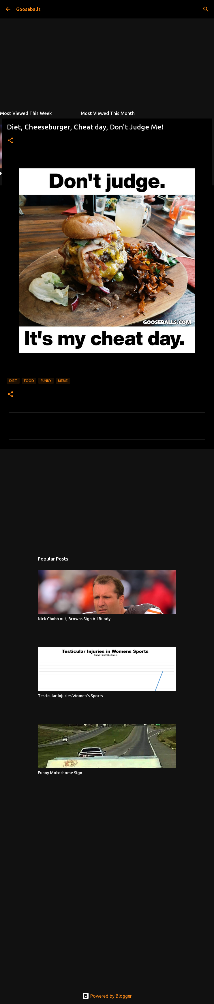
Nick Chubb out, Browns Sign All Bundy (74, 618)
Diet (13, 381)
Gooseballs (28, 9)
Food (29, 381)
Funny (46, 381)
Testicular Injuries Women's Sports (70, 695)
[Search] (205, 9)
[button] (10, 141)
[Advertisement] (107, 498)
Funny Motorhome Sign (60, 772)
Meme (63, 381)
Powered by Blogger (107, 996)
